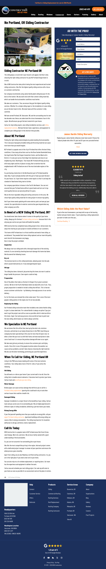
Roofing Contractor (54, 511)
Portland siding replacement (12, 390)
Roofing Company (53, 506)
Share (78, 147)
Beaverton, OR (71, 489)
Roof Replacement (53, 502)
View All (69, 519)
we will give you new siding (23, 380)
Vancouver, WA (71, 515)
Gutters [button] (76, 15)
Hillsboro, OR (71, 498)
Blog (87, 498)
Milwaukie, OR (71, 506)
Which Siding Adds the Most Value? (73, 208)
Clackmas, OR (71, 494)
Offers (31, 498)
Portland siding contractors (30, 219)
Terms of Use (96, 92)
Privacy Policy (83, 94)
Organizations (90, 494)
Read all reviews (78, 195)
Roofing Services (53, 498)
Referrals (32, 502)
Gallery (88, 502)
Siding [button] (33, 15)
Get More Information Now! (78, 153)
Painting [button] (85, 15)
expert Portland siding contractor (14, 417)
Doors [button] (69, 15)
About (87, 489)
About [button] (101, 15)
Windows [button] (49, 15)
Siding (50, 489)
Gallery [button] (93, 15)
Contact (32, 489)
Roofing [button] (40, 15)
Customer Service (35, 494)
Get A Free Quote (98, 9)
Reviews (88, 506)
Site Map (57, 562)
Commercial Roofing (54, 494)
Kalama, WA (70, 502)
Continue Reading (64, 221)
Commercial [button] (59, 15)
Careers (88, 511)
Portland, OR (70, 511)
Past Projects (90, 515)
